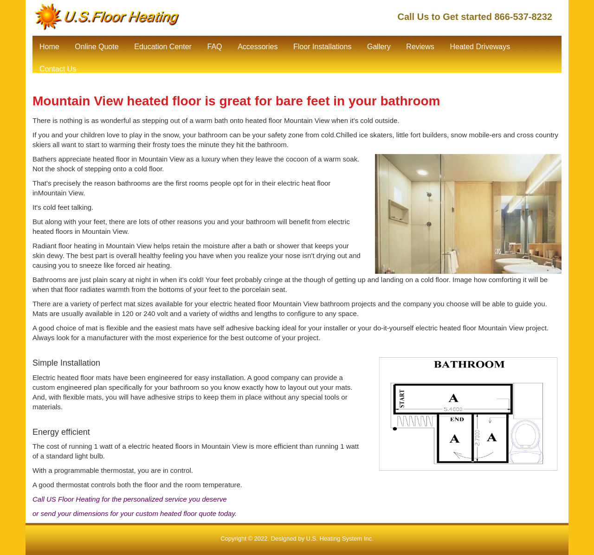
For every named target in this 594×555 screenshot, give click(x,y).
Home (49, 47)
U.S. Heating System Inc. (340, 538)
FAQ (214, 47)
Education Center (163, 47)
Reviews (420, 47)
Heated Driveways (480, 47)
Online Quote (96, 47)
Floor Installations (322, 47)
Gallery (379, 47)
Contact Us (57, 69)
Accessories (258, 47)
